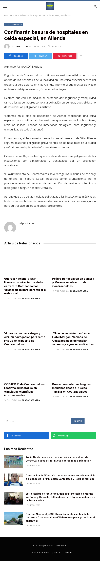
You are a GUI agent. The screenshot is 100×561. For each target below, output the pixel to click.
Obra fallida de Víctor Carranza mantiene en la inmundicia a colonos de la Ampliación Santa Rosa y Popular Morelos (60, 477)
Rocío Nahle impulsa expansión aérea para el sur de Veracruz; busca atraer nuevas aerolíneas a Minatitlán (58, 459)
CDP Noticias (60, 545)
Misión (57, 552)
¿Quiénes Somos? (41, 552)
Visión (68, 552)
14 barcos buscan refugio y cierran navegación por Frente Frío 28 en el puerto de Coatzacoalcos (24, 339)
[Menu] (5, 6)
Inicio (6, 15)
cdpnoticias (21, 46)
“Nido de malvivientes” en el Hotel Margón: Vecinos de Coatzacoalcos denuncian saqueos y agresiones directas (73, 339)
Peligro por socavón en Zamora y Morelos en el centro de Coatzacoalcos (73, 282)
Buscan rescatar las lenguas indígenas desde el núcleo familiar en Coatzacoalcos (71, 387)
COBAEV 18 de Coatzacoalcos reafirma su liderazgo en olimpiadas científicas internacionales (24, 389)
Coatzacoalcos (14, 24)
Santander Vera (31, 298)
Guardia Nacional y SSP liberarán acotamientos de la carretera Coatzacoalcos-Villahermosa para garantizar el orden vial (25, 286)
